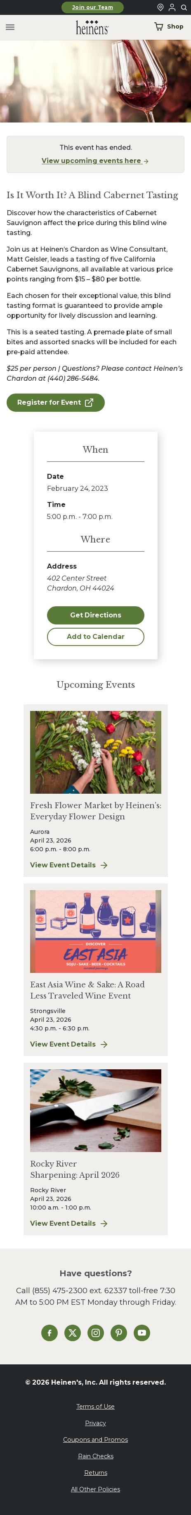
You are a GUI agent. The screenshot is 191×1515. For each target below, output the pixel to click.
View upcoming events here (95, 161)
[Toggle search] (184, 8)
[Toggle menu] (10, 27)
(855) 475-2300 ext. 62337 (79, 1290)
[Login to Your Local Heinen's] (172, 7)
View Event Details (95, 865)
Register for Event (55, 403)
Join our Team (92, 7)
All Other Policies (95, 1489)
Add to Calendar (96, 637)
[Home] (86, 27)
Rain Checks (95, 1456)
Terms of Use (95, 1406)
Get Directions (95, 615)
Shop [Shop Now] (169, 26)
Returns (95, 1473)
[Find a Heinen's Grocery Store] (160, 7)
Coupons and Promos (95, 1439)
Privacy (95, 1423)
